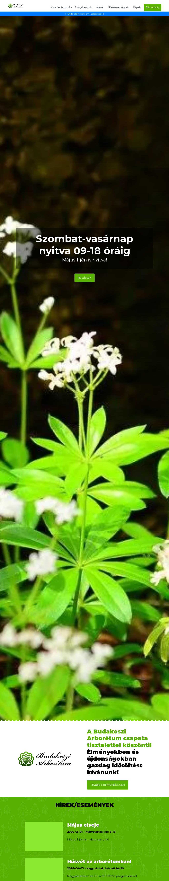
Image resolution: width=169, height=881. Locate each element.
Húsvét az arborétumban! (89, 864)
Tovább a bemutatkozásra (107, 784)
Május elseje (85, 824)
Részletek (84, 278)
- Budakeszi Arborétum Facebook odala (84, 14)
